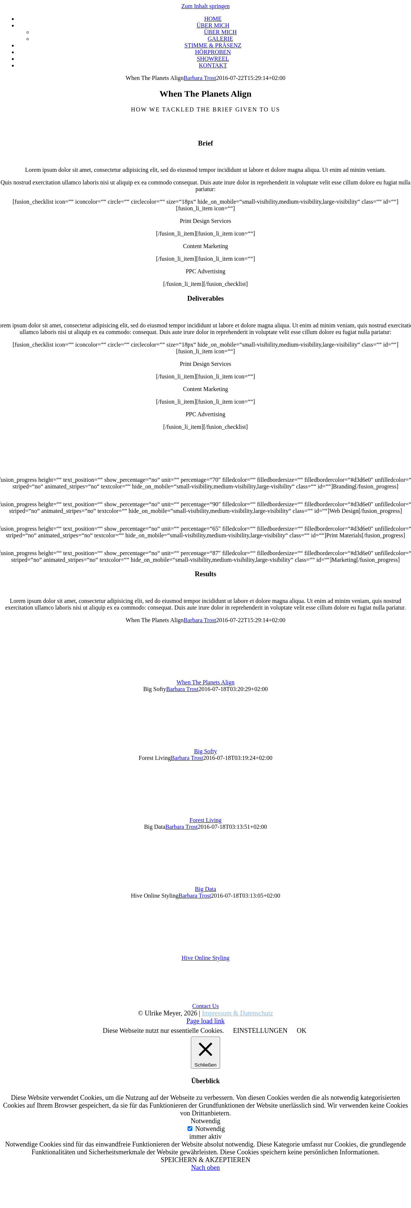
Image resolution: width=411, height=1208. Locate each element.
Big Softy (205, 751)
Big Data (205, 889)
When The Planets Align (205, 682)
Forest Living (205, 820)
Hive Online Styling (205, 958)
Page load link (205, 1021)
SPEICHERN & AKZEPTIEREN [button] (205, 1160)
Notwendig (210, 1128)
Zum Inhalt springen (205, 6)
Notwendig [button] (206, 1121)
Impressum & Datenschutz (237, 1013)
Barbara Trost (200, 78)
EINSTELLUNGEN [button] (260, 1030)
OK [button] (301, 1030)
